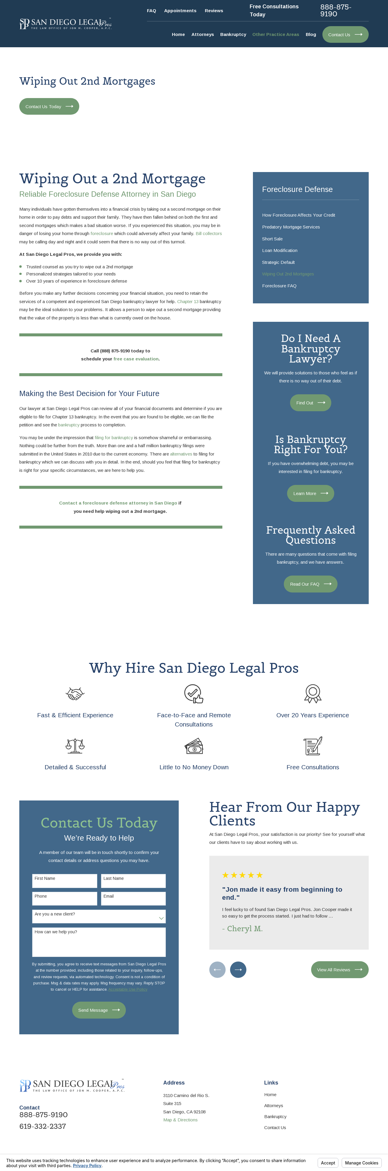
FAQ (151, 10)
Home (270, 1094)
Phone (37, 896)
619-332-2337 (42, 1126)
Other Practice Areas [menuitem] (275, 34)
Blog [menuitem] (311, 34)
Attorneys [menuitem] (202, 34)
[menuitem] (311, 215)
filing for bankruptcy (114, 437)
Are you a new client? (51, 914)
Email (105, 896)
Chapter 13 (188, 301)
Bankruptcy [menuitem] (233, 34)
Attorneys (273, 1105)
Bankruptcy (275, 1116)
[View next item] (235, 970)
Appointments (180, 10)
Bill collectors (209, 233)
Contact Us (275, 1127)
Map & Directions (180, 1119)
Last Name (110, 878)
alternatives (181, 453)
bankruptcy (69, 424)
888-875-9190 (336, 11)
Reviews (214, 10)
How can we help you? (52, 931)
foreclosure (102, 233)
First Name (41, 878)
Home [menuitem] (178, 34)
